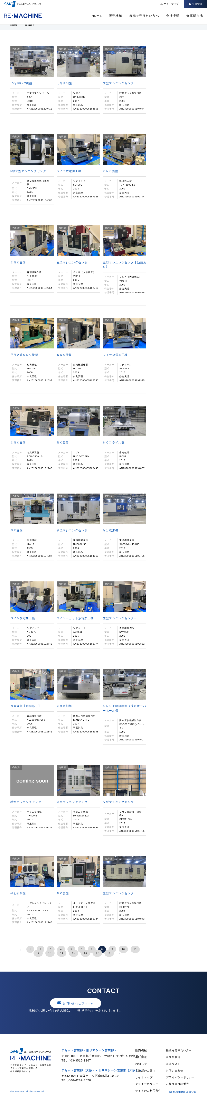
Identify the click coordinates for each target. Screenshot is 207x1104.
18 (109, 953)
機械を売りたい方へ (144, 15)
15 (73, 953)
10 (123, 949)
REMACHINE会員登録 (183, 1092)
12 (38, 953)
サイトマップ (144, 1077)
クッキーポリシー (146, 1083)
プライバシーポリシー (180, 1077)
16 (85, 953)
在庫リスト (173, 1063)
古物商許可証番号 (177, 1083)
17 (97, 953)
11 (135, 949)
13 (49, 953)
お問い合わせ (174, 1070)
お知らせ (141, 1063)
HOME (97, 15)
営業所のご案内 (145, 1070)
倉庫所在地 (194, 15)
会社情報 (172, 15)
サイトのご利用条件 (148, 1090)
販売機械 (115, 15)
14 (61, 953)
